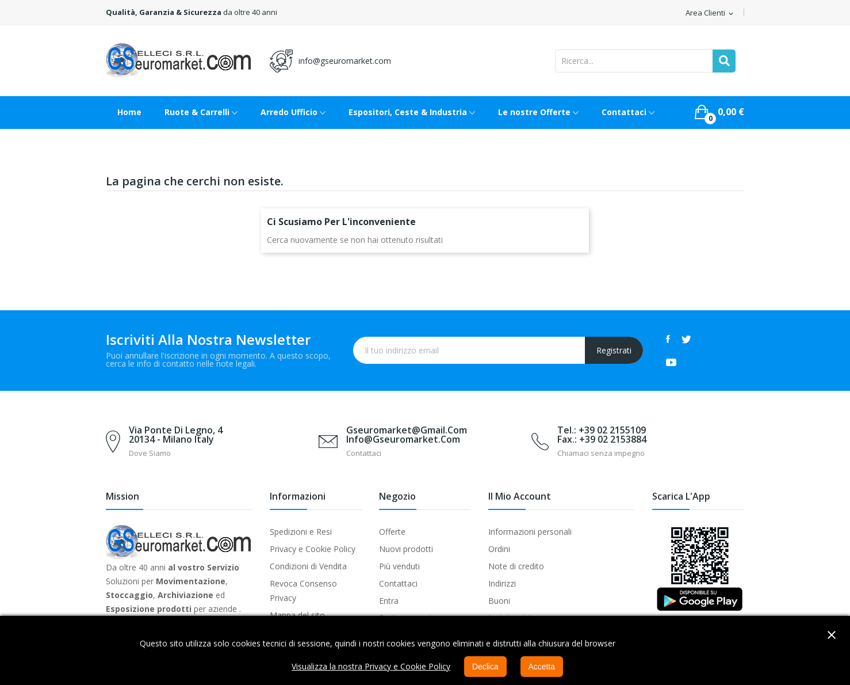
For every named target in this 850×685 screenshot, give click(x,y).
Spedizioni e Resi (301, 531)
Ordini (499, 548)
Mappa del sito (297, 615)
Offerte (392, 531)
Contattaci (398, 583)
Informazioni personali (530, 531)
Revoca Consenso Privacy (303, 590)
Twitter (686, 339)
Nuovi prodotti (406, 548)
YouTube (671, 362)
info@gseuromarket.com (344, 60)
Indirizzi (502, 583)
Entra (389, 600)
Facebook (668, 339)
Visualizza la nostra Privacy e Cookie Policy (371, 666)
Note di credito (516, 566)
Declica (485, 666)
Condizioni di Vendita (308, 566)
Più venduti (399, 566)
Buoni (499, 600)
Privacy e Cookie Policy (312, 548)
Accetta (542, 666)
